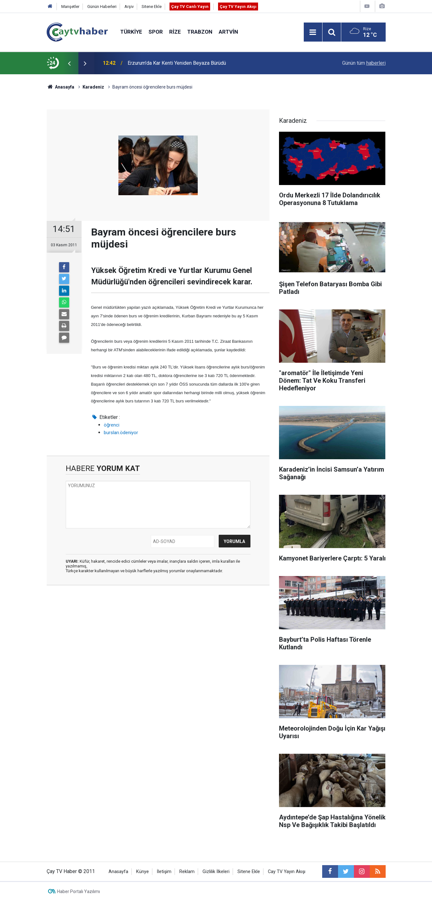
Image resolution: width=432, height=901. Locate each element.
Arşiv (129, 6)
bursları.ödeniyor (121, 432)
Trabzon (199, 32)
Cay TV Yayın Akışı (286, 871)
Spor (156, 32)
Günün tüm (364, 63)
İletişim (164, 871)
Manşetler (70, 6)
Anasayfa (118, 871)
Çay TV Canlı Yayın (190, 6)
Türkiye (131, 32)
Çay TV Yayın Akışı (238, 6)
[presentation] (69, 63)
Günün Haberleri (101, 6)
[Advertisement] (158, 650)
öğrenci (111, 425)
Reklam (187, 871)
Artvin (228, 32)
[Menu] (313, 32)
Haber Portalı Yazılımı (78, 891)
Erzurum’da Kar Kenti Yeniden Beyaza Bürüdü (177, 63)
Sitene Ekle (152, 6)
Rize (175, 32)
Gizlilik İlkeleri (216, 871)
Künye (142, 871)
